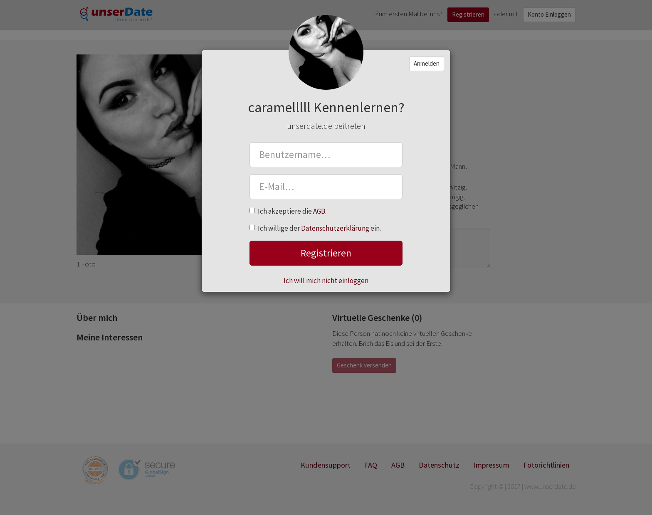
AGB (319, 211)
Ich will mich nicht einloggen (326, 280)
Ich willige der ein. (315, 228)
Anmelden (427, 63)
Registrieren (326, 252)
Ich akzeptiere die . (287, 211)
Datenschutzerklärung (335, 228)
